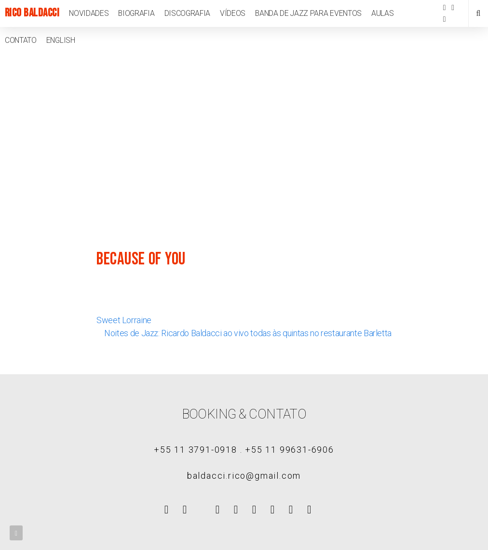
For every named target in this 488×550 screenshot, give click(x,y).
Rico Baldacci (32, 13)
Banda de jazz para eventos (308, 13)
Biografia (136, 13)
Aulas (382, 13)
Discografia (187, 13)
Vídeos (232, 13)
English (60, 40)
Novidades (88, 13)
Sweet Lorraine (123, 320)
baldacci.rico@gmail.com (244, 476)
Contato (21, 40)
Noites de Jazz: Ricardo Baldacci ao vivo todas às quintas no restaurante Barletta (248, 333)
